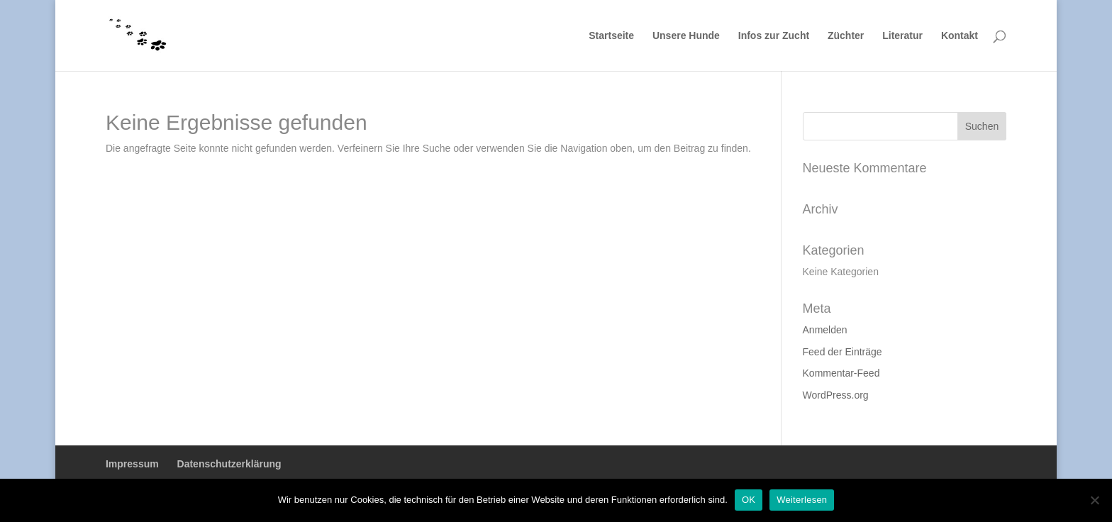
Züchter (846, 35)
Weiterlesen (802, 499)
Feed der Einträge (842, 351)
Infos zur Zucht (773, 35)
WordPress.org (836, 395)
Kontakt (959, 35)
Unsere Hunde (686, 35)
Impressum (132, 464)
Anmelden (825, 329)
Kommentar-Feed (841, 373)
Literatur (902, 35)
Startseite (611, 35)
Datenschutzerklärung (229, 464)
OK (748, 499)
